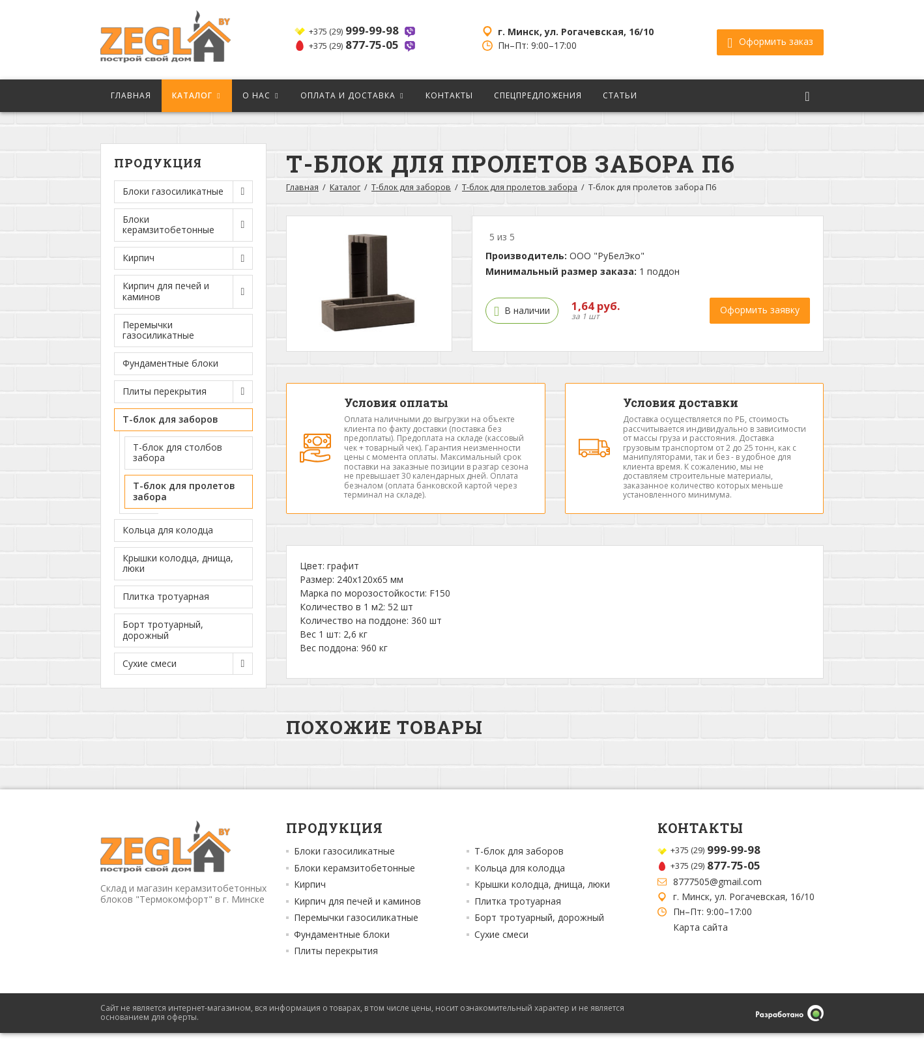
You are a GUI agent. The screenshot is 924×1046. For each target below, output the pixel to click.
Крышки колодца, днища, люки (178, 563)
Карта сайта (700, 940)
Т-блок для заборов (411, 187)
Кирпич (310, 898)
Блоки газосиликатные (344, 865)
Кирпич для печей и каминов (357, 915)
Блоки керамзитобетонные (354, 882)
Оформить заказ (770, 40)
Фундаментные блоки (170, 363)
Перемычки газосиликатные (158, 330)
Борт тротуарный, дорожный (163, 630)
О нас (256, 95)
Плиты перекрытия (336, 964)
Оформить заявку (760, 310)
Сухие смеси (501, 948)
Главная (131, 95)
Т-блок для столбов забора (177, 452)
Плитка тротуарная (166, 596)
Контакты (449, 95)
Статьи (620, 95)
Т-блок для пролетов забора (184, 491)
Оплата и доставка (348, 95)
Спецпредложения (538, 95)
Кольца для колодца (168, 530)
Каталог (192, 95)
